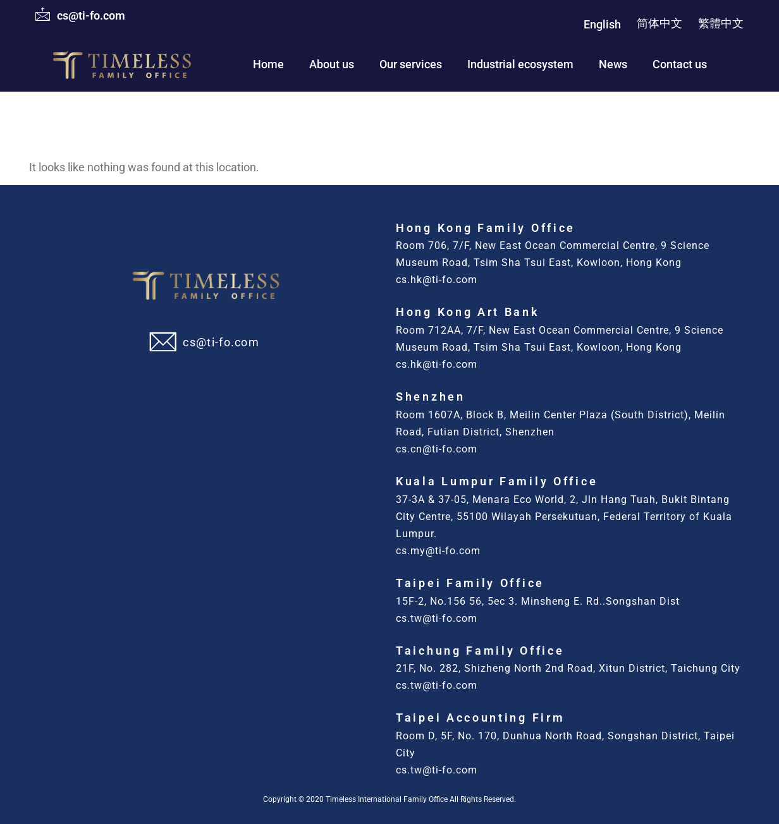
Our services (410, 64)
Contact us (680, 64)
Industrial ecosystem (520, 64)
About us (331, 64)
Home (268, 64)
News (613, 64)
